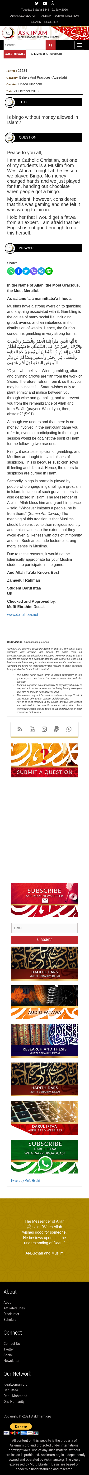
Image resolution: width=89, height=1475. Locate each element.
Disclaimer (11, 1314)
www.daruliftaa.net (22, 615)
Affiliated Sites (14, 1308)
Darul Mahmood (15, 1396)
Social (8, 1355)
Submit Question (67, 15)
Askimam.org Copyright (46, 54)
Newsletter (11, 1361)
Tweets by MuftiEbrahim (26, 1181)
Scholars (10, 1320)
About (8, 1302)
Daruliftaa (11, 1390)
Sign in (36, 21)
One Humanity (14, 1401)
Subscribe (44, 940)
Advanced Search (23, 15)
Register (51, 21)
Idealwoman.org (15, 1384)
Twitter (9, 1349)
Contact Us (12, 1344)
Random (45, 15)
